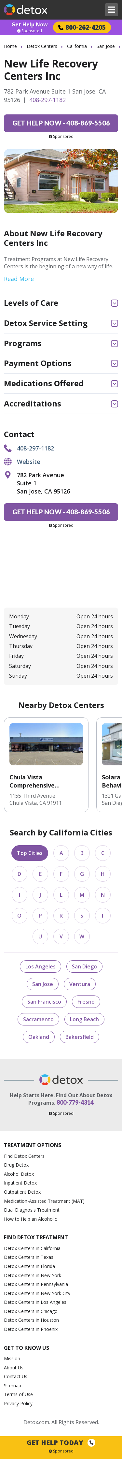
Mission (12, 1358)
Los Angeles (40, 966)
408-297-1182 (47, 100)
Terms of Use (18, 1394)
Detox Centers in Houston (31, 1320)
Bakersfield (79, 1036)
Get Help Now (29, 24)
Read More (19, 279)
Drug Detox (16, 1165)
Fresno (86, 1001)
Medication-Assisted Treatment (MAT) (44, 1201)
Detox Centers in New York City (37, 1293)
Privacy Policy (18, 1403)
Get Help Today (61, 1442)
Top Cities (30, 853)
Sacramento (38, 1019)
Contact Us (15, 1376)
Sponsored (29, 31)
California (77, 46)
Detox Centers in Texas (28, 1257)
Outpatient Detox (22, 1192)
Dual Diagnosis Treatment (32, 1210)
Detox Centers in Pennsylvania (36, 1284)
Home (10, 46)
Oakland (38, 1036)
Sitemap (12, 1385)
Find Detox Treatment (36, 1237)
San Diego (84, 966)
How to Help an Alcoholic (30, 1219)
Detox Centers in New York (32, 1275)
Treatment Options (32, 1145)
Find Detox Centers (24, 1156)
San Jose (106, 46)
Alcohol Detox (19, 1174)
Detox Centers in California (32, 1248)
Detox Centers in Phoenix (31, 1329)
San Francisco (44, 1001)
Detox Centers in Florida (29, 1266)
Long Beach (84, 1019)
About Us (13, 1367)
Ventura (79, 984)
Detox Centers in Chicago (31, 1311)
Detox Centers (42, 46)
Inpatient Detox (20, 1183)
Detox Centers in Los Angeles (35, 1302)
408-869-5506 (61, 123)
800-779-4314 (75, 1102)
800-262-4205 (82, 27)
